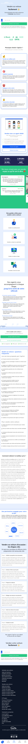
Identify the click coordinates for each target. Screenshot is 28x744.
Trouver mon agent (14, 146)
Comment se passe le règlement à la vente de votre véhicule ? (13, 396)
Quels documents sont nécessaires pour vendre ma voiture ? (13, 425)
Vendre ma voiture (6, 687)
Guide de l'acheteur (6, 672)
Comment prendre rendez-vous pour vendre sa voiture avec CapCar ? (13, 377)
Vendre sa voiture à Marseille (8, 692)
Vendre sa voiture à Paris (8, 690)
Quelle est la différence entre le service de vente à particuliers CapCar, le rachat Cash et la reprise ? (14, 366)
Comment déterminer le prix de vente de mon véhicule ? (13, 433)
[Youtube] (14, 736)
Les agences (5, 720)
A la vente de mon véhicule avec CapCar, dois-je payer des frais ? (13, 407)
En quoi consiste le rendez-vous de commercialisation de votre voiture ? (10, 381)
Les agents (4, 718)
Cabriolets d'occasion (7, 678)
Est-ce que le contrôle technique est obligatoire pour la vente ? (13, 414)
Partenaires (9, 700)
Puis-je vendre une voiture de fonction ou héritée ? (14, 443)
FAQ (3, 723)
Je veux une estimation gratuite (14, 340)
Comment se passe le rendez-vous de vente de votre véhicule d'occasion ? (13, 392)
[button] (2, 742)
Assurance (4, 679)
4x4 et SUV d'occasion (7, 676)
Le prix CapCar (5, 714)
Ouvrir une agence (6, 706)
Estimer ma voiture (14, 150)
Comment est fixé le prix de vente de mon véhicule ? (12, 373)
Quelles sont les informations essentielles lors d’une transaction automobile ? (13, 403)
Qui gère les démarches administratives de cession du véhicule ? (14, 399)
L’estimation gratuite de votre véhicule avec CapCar (12, 369)
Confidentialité (22, 729)
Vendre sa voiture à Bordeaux (9, 695)
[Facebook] (11, 736)
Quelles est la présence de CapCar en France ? (13, 417)
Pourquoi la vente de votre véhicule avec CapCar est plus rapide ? (13, 384)
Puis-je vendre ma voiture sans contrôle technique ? (14, 429)
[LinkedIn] (16, 736)
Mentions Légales (14, 729)
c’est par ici (23, 27)
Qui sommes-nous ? (6, 701)
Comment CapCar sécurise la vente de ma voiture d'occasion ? (14, 388)
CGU (6, 707)
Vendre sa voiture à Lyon (7, 693)
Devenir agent (5, 704)
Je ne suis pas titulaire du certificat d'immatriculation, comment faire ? (10, 411)
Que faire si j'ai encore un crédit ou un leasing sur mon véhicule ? (13, 440)
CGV (3, 707)
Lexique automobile (6, 721)
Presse (3, 700)
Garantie (4, 681)
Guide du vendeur (6, 686)
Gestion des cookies (6, 709)
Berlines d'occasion (6, 675)
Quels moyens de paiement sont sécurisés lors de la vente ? (14, 436)
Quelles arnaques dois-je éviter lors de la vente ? (13, 446)
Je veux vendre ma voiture (14, 336)
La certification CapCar (7, 715)
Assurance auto (5, 717)
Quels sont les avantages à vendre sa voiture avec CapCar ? (14, 362)
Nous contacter (5, 703)
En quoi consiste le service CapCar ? (10, 359)
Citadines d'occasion (6, 673)
